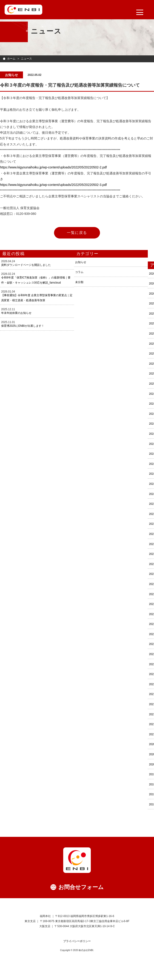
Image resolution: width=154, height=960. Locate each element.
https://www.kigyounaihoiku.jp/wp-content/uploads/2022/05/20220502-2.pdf (53, 167)
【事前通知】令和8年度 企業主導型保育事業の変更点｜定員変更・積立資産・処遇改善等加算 (36, 298)
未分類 (79, 282)
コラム (79, 272)
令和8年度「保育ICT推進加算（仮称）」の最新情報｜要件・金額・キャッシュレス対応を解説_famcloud (36, 280)
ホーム (11, 58)
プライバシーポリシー (77, 941)
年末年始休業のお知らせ (16, 313)
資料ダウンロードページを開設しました (26, 265)
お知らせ (80, 262)
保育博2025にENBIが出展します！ (22, 325)
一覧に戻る (77, 233)
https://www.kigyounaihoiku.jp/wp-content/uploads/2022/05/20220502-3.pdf (53, 185)
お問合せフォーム (81, 887)
